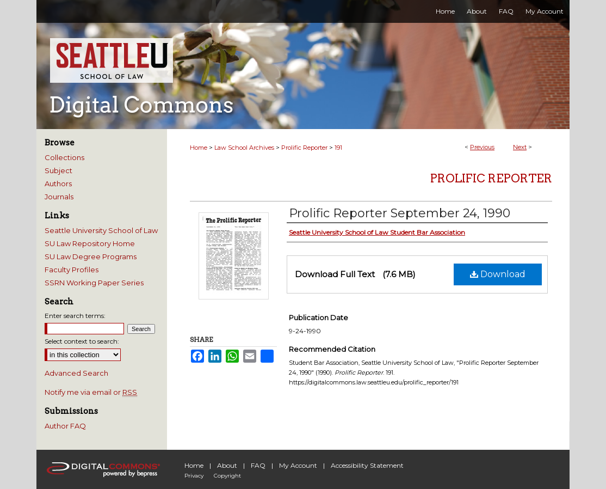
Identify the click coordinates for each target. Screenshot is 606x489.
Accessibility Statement (367, 465)
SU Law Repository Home (90, 243)
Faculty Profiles (71, 269)
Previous (482, 147)
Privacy (193, 475)
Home (198, 147)
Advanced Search (76, 373)
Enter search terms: (75, 315)
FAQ (258, 465)
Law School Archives (244, 147)
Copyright (227, 475)
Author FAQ (65, 425)
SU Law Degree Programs (91, 256)
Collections (64, 157)
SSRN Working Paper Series (94, 282)
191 (338, 147)
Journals (59, 196)
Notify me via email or (91, 392)
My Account (298, 465)
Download (497, 274)
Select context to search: (82, 341)
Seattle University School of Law (101, 230)
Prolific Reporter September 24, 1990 (399, 213)
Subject (58, 170)
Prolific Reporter (304, 147)
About (227, 465)
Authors (58, 183)
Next (520, 147)
